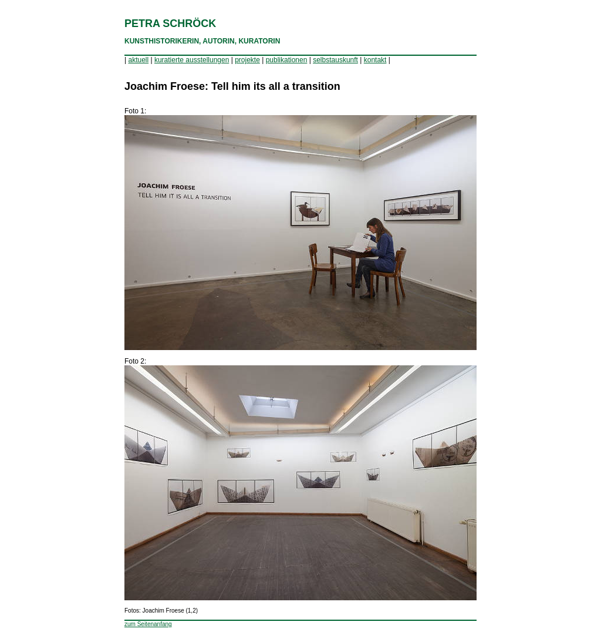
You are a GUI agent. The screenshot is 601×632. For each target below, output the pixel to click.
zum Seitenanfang (148, 624)
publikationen (287, 60)
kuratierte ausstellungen (191, 60)
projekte (247, 60)
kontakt (375, 60)
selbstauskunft (335, 60)
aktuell (138, 60)
